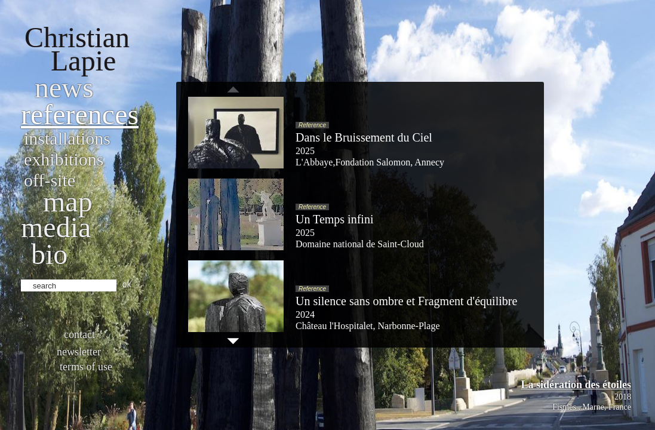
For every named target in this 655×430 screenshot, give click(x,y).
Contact (79, 334)
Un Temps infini (334, 219)
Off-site (49, 180)
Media (56, 227)
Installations (67, 138)
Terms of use (86, 367)
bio (49, 254)
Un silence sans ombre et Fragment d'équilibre (406, 301)
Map (68, 201)
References (80, 114)
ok (126, 284)
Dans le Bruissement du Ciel (364, 137)
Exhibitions (63, 159)
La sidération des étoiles (576, 385)
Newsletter (79, 352)
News (64, 87)
